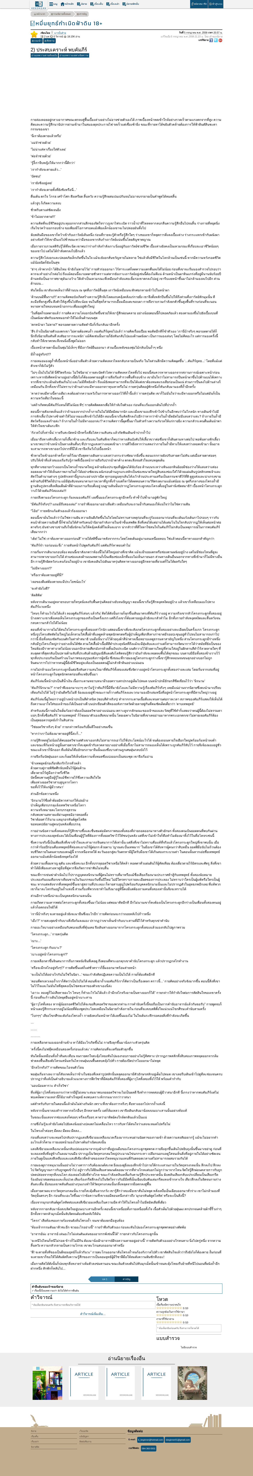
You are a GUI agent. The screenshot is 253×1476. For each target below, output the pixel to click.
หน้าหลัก (67, 4)
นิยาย (82, 4)
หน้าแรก (39, 14)
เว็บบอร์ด (83, 1431)
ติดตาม (49, 41)
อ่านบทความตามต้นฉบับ (44, 55)
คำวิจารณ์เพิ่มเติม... (93, 1314)
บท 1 (104, 1279)
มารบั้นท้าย (58, 33)
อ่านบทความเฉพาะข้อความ (73, 55)
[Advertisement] (126, 87)
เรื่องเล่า (112, 4)
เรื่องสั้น (96, 4)
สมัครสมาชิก (199, 4)
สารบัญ (82, 14)
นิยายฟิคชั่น (130, 4)
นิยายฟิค (35, 1447)
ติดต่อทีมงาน (85, 1441)
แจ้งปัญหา (84, 1436)
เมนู (53, 4)
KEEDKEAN (38, 8)
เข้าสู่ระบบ (215, 4)
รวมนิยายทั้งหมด (61, 14)
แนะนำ (37, 41)
